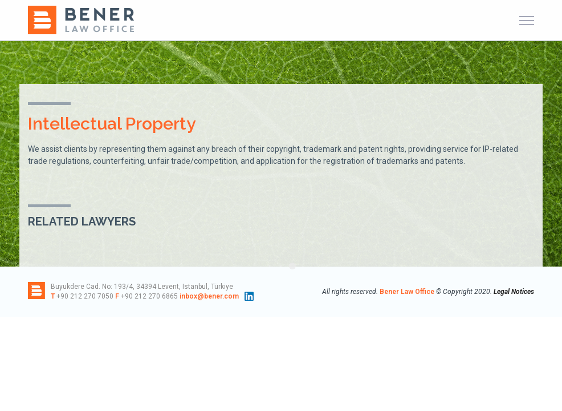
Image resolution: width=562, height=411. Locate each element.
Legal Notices (514, 292)
